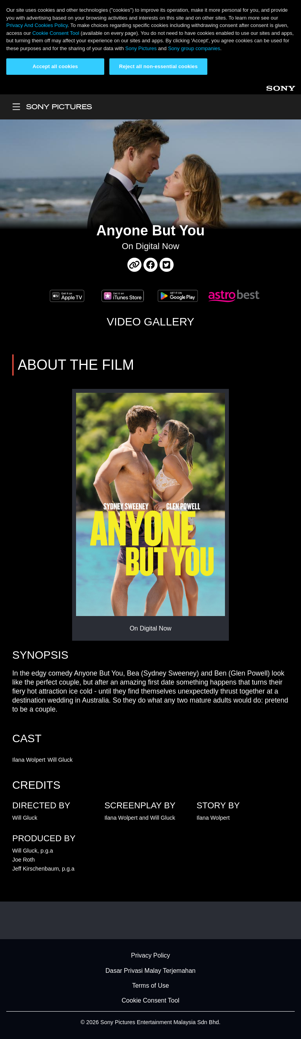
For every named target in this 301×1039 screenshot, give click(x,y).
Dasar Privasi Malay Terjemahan (150, 970)
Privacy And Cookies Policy (37, 25)
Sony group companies (194, 48)
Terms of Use (150, 985)
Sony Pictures (141, 48)
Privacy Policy (150, 955)
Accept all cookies (55, 66)
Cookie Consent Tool (55, 33)
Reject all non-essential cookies (158, 66)
